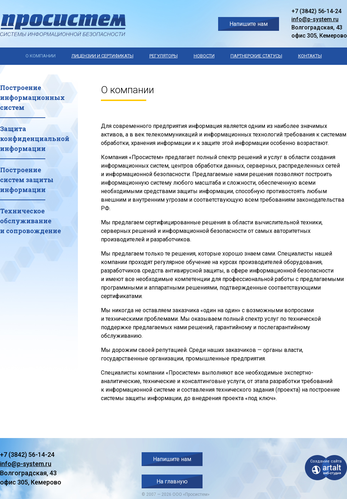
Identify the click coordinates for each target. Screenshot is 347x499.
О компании (40, 55)
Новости (204, 55)
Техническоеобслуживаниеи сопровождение (30, 221)
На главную (172, 481)
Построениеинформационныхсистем (32, 97)
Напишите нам (248, 24)
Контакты (310, 55)
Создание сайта (326, 461)
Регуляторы (163, 55)
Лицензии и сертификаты (102, 55)
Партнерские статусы (256, 55)
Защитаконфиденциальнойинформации (34, 138)
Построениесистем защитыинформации (26, 180)
